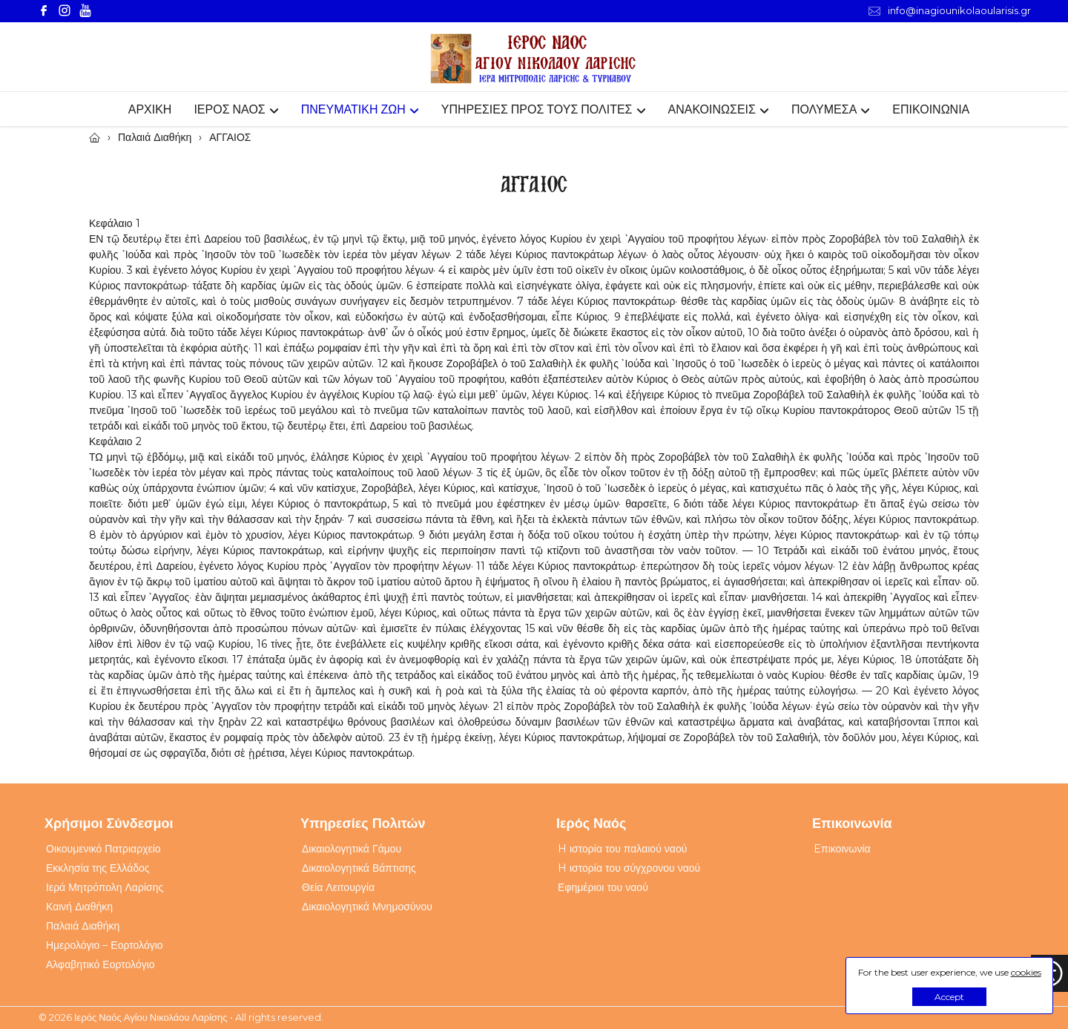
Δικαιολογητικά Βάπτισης (359, 868)
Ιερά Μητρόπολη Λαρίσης (104, 887)
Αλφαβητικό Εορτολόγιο (100, 964)
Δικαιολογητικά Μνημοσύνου (367, 906)
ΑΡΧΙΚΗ (150, 109)
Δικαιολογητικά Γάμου (351, 848)
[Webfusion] (534, 59)
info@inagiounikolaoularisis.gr (949, 10)
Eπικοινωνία (842, 848)
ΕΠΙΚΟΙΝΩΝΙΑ (930, 109)
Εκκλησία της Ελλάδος (98, 868)
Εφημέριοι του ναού (603, 887)
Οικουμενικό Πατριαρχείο (103, 848)
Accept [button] (949, 996)
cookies (1026, 972)
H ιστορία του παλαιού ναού (622, 848)
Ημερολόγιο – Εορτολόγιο (104, 945)
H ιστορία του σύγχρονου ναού (629, 868)
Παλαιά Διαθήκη (82, 926)
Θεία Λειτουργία (338, 887)
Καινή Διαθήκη (79, 906)
